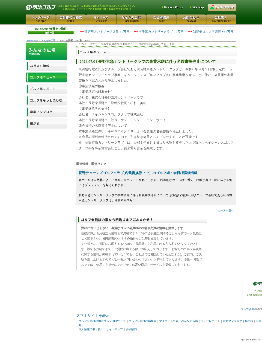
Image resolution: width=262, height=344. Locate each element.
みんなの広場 (48, 40)
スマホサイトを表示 (93, 316)
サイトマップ (114, 329)
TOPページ (32, 40)
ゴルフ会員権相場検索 (142, 321)
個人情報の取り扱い (91, 329)
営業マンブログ (232, 321)
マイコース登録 (169, 321)
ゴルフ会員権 (249, 309)
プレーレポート (210, 321)
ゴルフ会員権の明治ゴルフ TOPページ (102, 321)
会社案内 (131, 329)
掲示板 (249, 321)
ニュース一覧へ (224, 210)
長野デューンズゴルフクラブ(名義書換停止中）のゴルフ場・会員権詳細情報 (138, 173)
